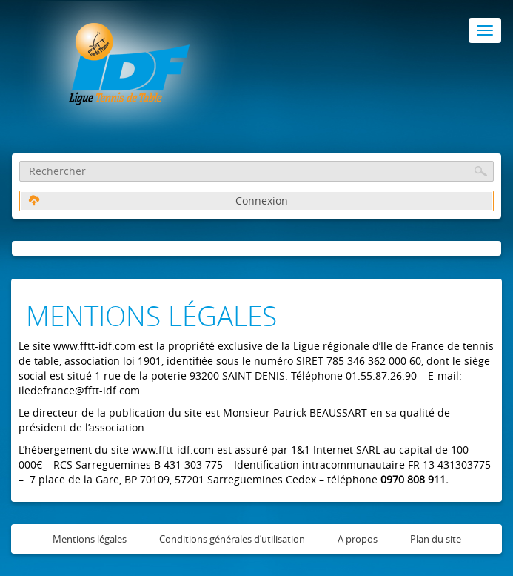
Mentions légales (90, 539)
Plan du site (435, 539)
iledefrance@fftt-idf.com (79, 390)
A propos (358, 539)
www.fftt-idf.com (94, 346)
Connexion (158, 200)
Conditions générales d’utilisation (232, 539)
